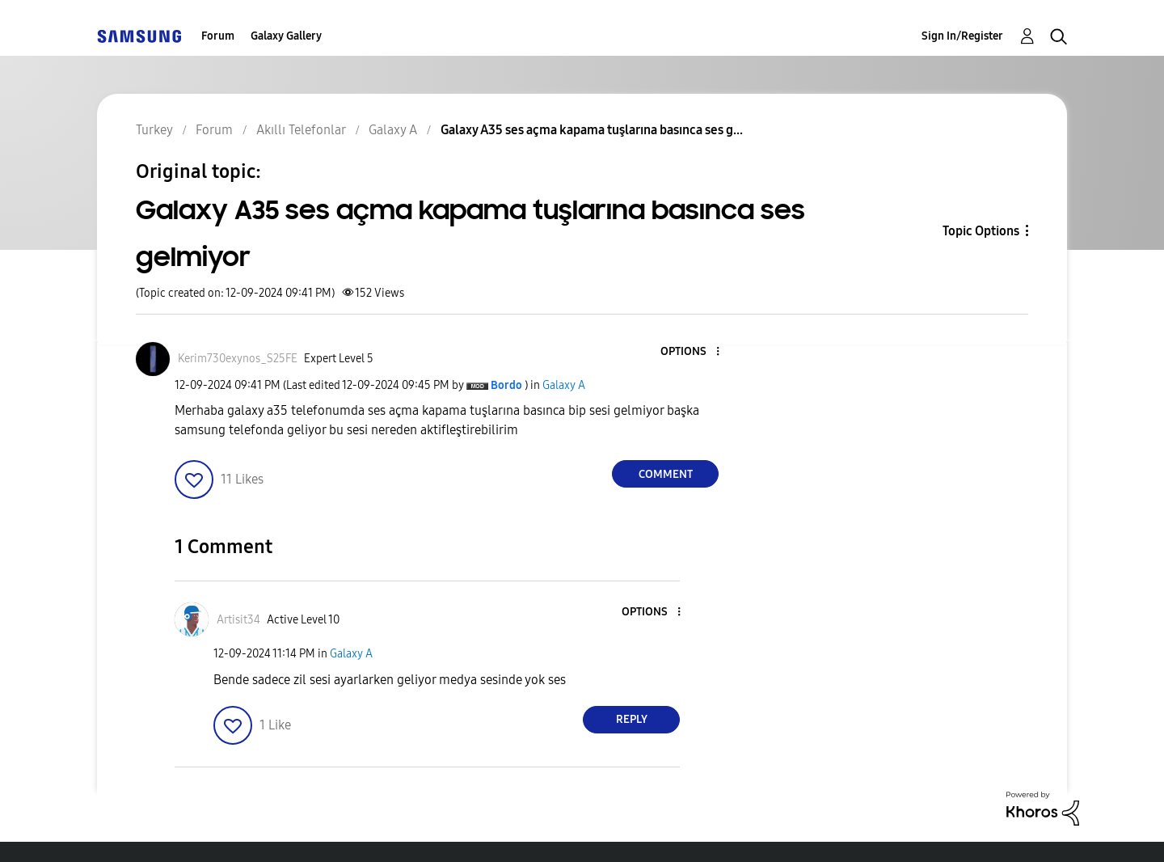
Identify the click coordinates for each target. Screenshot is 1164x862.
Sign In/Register (962, 36)
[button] (691, 352)
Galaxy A (563, 385)
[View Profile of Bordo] (506, 385)
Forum (217, 36)
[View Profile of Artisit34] (238, 620)
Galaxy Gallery (286, 36)
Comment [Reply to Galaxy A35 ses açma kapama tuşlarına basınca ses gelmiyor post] (666, 474)
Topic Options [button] (981, 231)
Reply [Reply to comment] (631, 719)
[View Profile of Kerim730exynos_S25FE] (237, 359)
